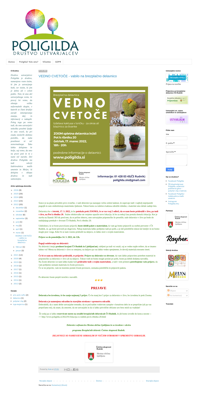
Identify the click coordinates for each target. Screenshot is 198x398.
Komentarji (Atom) (59, 385)
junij (18, 222)
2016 (16, 273)
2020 (16, 258)
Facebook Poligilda (176, 181)
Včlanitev (47, 61)
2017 (16, 269)
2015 (16, 276)
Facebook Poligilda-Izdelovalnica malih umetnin (176, 196)
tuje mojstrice (19, 304)
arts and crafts (19, 295)
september (20, 218)
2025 (16, 193)
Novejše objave (45, 380)
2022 (16, 204)
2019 (16, 262)
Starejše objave (152, 380)
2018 (16, 265)
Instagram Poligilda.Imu (173, 202)
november (20, 211)
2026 (16, 190)
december (20, 207)
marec (18, 232)
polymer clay (18, 301)
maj (17, 225)
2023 (16, 201)
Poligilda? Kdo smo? (28, 61)
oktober (19, 214)
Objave (172, 290)
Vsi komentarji (175, 295)
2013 (16, 283)
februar (19, 247)
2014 (16, 280)
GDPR (58, 61)
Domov (11, 61)
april (18, 229)
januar (18, 250)
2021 (16, 255)
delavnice (17, 298)
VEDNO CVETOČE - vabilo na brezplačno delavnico (78, 76)
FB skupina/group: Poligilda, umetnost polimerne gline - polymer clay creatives (177, 187)
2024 (16, 197)
